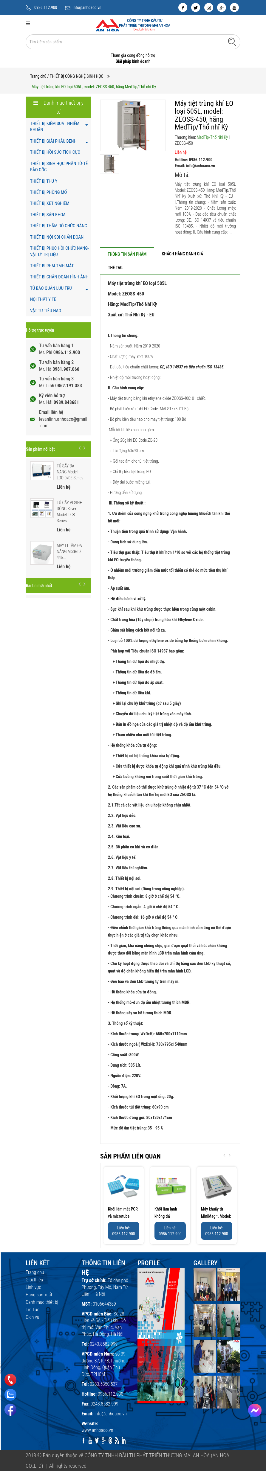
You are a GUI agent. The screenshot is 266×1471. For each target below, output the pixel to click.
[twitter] (195, 7)
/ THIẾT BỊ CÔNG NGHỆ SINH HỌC (75, 76)
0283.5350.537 (103, 1384)
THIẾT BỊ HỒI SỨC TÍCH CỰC (55, 152)
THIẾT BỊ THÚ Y (43, 181)
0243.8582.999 (103, 1344)
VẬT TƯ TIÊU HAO (45, 310)
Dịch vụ (32, 1317)
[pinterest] (110, 1440)
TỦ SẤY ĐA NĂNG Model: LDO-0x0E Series (70, 472)
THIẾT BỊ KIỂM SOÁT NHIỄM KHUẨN (54, 126)
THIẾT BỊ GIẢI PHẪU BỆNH (53, 141)
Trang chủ (38, 76)
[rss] (117, 1440)
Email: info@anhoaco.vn (195, 165)
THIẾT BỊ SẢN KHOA (48, 214)
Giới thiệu (34, 1280)
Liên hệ (181, 152)
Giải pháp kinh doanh (132, 61)
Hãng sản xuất (39, 1295)
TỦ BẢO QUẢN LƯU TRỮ (51, 288)
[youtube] (234, 7)
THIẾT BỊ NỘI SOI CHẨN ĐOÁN (56, 237)
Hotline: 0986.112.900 (193, 159)
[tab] (127, 254)
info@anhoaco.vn (87, 7)
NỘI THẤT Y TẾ (43, 299)
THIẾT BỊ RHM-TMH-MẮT (52, 266)
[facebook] (182, 7)
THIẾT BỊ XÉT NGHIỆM (49, 203)
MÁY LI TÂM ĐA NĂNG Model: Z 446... (69, 551)
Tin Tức (32, 1310)
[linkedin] (124, 1440)
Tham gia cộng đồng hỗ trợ (133, 55)
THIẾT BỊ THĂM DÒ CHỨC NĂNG (58, 225)
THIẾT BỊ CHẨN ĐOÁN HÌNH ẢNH (59, 277)
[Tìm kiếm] (232, 41)
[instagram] (208, 7)
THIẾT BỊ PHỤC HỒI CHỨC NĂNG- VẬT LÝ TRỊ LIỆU (59, 251)
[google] (221, 7)
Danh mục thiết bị (42, 1302)
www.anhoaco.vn (97, 1430)
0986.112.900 (45, 7)
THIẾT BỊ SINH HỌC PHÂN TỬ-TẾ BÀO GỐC (59, 167)
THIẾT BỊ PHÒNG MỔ (48, 192)
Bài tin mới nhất (39, 585)
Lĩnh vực (33, 1287)
